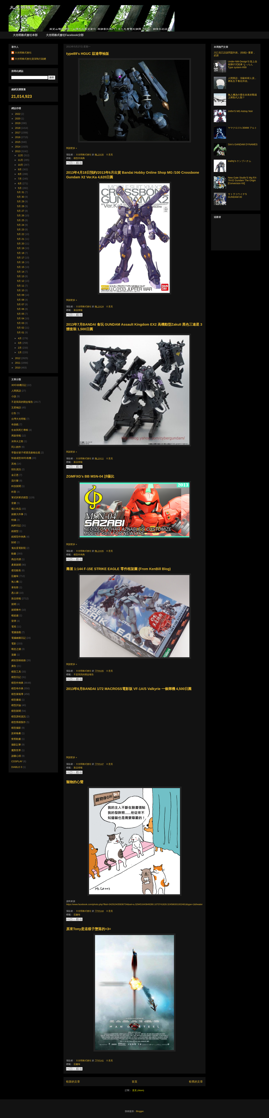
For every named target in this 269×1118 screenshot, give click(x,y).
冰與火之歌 (17, 441)
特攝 (13, 519)
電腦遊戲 (16, 632)
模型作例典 (79, 158)
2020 (18, 118)
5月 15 (21, 267)
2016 (18, 137)
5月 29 (21, 201)
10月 (21, 164)
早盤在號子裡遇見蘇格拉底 (25, 452)
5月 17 (21, 257)
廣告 (13, 666)
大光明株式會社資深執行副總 (30, 58)
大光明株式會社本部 (25, 35)
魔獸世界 (16, 750)
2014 (18, 146)
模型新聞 (16, 710)
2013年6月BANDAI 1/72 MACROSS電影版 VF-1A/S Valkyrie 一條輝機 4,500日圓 (128, 689)
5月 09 (21, 295)
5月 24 (21, 225)
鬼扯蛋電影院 (18, 548)
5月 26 (21, 215)
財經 (13, 542)
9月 (20, 169)
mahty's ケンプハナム (239, 161)
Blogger (140, 1111)
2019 (18, 123)
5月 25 (21, 220)
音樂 (13, 503)
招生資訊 (16, 469)
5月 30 (21, 196)
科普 (13, 491)
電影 (13, 643)
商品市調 (16, 559)
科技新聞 (16, 486)
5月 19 (21, 248)
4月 (20, 338)
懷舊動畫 (16, 739)
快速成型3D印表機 (21, 458)
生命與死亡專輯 (19, 430)
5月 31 (21, 192)
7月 (20, 178)
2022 (18, 114)
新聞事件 (16, 609)
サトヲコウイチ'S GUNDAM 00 (237, 195)
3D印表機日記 (18, 385)
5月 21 (21, 239)
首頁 (134, 1081)
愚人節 (15, 592)
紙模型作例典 (18, 536)
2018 (18, 128)
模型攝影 (16, 727)
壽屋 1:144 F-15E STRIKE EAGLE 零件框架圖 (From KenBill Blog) (118, 569)
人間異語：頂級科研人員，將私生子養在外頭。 (242, 79)
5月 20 (21, 243)
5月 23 (21, 229)
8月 (20, 174)
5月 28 (21, 206)
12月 (21, 155)
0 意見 (110, 154)
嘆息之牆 (16, 649)
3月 (20, 343)
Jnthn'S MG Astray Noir (240, 111)
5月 (20, 188)
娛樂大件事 (17, 514)
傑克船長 (16, 570)
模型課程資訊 (18, 716)
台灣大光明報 (18, 418)
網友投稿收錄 (18, 660)
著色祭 (15, 587)
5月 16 (21, 262)
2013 (18, 151)
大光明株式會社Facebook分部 (65, 35)
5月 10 (21, 290)
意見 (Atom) (138, 1090)
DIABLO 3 (16, 767)
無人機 (15, 581)
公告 (13, 413)
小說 (13, 396)
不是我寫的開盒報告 (84, 674)
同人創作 (16, 447)
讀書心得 (16, 756)
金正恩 (15, 475)
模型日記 (16, 677)
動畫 (13, 553)
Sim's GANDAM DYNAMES (243, 144)
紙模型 (15, 531)
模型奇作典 (17, 688)
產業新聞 (16, 564)
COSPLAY (16, 761)
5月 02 (21, 327)
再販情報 (16, 435)
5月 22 (21, 234)
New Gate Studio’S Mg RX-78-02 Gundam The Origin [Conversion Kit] (242, 180)
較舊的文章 (196, 1081)
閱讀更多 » (71, 148)
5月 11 (21, 285)
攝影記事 (16, 744)
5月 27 (21, 210)
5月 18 (21, 253)
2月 (20, 347)
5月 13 (21, 276)
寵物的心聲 (74, 782)
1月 (20, 352)
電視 (13, 626)
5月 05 (21, 313)
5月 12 (21, 281)
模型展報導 (17, 694)
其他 (13, 463)
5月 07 (21, 304)
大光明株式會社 (84, 154)
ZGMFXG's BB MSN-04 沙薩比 (90, 476)
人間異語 (16, 390)
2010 (18, 367)
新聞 (13, 604)
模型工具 (16, 671)
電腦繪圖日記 (18, 638)
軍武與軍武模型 (19, 497)
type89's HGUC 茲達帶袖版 (87, 53)
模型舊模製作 (18, 722)
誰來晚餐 (16, 733)
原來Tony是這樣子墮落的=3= (88, 929)
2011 (18, 362)
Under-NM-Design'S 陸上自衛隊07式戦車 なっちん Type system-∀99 (242, 64)
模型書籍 (16, 699)
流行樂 (15, 480)
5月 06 (21, 309)
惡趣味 (77, 914)
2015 (18, 142)
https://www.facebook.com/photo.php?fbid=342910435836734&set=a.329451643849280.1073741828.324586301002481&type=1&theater (134, 904)
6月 (20, 183)
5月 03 (21, 323)
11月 (21, 160)
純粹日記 (16, 525)
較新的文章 (73, 1081)
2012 (18, 358)
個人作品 (16, 508)
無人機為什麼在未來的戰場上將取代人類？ (242, 96)
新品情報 (78, 310)
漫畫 (13, 654)
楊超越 (15, 615)
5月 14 (21, 271)
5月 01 (21, 332)
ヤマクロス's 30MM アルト (242, 127)
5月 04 (21, 318)
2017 (18, 132)
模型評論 (16, 705)
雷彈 (13, 621)
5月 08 (21, 299)
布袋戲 (15, 424)
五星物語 (16, 407)
